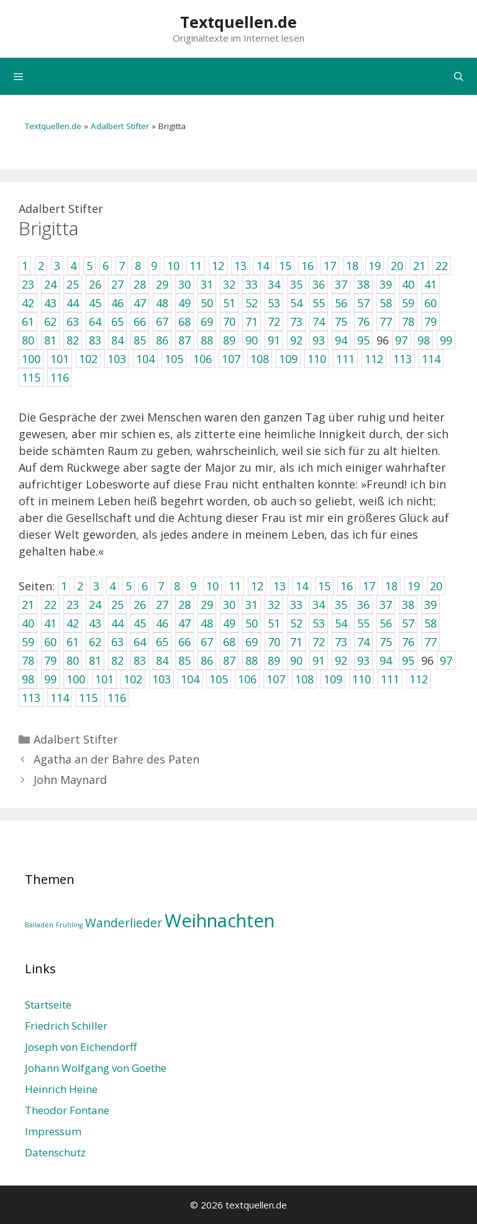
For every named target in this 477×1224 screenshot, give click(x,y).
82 (117, 660)
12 (257, 585)
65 (162, 641)
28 (184, 604)
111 (390, 679)
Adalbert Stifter (120, 126)
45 (140, 623)
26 (140, 604)
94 (385, 660)
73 (341, 641)
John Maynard (70, 779)
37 (385, 604)
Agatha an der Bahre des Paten (116, 759)
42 (72, 623)
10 (212, 585)
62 (95, 641)
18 (391, 585)
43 (95, 623)
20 (436, 585)
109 (333, 679)
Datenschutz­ (55, 1152)
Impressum (53, 1131)
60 (50, 641)
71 (296, 641)
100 (75, 679)
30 (229, 604)
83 (140, 660)
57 (408, 623)
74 (363, 641)
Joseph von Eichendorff (81, 1047)
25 (117, 604)
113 (31, 697)
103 (161, 679)
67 (207, 641)
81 (95, 660)
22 (50, 604)
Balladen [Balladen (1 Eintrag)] (39, 924)
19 (413, 585)
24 (95, 604)
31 (251, 604)
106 (247, 679)
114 (59, 697)
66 (184, 641)
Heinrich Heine (61, 1089)
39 (430, 604)
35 (341, 604)
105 (218, 679)
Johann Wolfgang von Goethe (95, 1068)
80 (72, 660)
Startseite (48, 1004)
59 (28, 641)
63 (117, 641)
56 (385, 623)
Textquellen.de (238, 21)
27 (162, 604)
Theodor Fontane (67, 1110)
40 (28, 623)
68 (229, 641)
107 (275, 679)
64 (140, 641)
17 (369, 585)
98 (28, 679)
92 (341, 660)
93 (363, 660)
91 (318, 660)
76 (408, 641)
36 (363, 604)
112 (418, 679)
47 (184, 623)
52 (296, 623)
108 (304, 679)
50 (251, 623)
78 (28, 660)
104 (190, 679)
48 (207, 623)
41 (50, 623)
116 (116, 697)
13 (279, 585)
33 (296, 604)
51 (274, 623)
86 (207, 660)
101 (104, 679)
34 (318, 604)
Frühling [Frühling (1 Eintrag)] (69, 924)
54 (341, 623)
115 (88, 697)
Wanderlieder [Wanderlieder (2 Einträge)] (123, 923)
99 (50, 679)
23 (72, 604)
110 (361, 679)
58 (430, 623)
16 (346, 585)
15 (324, 585)
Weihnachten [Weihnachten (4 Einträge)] (220, 920)
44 (117, 623)
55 (363, 623)
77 (430, 641)
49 (229, 623)
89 (274, 660)
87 (229, 660)
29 (207, 604)
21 (28, 604)
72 (318, 641)
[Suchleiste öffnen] (458, 76)
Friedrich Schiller (66, 1026)
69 (251, 641)
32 (274, 604)
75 (385, 641)
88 (251, 660)
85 (184, 660)
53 (318, 623)
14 (302, 585)
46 (162, 623)
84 (162, 660)
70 (274, 641)
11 (235, 585)
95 (408, 660)
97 (446, 660)
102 (133, 679)
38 (408, 604)
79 (50, 660)
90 (296, 660)
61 (72, 641)
